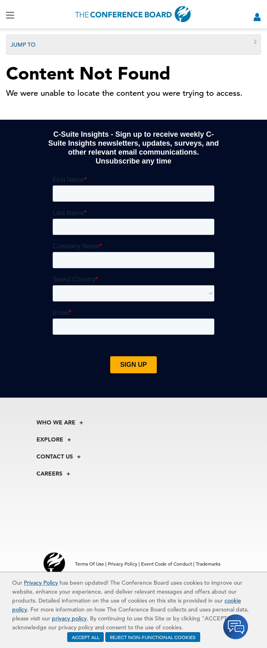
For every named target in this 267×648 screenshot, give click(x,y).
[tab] (133, 44)
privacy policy (69, 618)
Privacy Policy (41, 582)
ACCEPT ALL (85, 637)
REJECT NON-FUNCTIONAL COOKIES (153, 637)
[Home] (133, 14)
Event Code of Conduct (166, 563)
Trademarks (208, 563)
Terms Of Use (89, 563)
